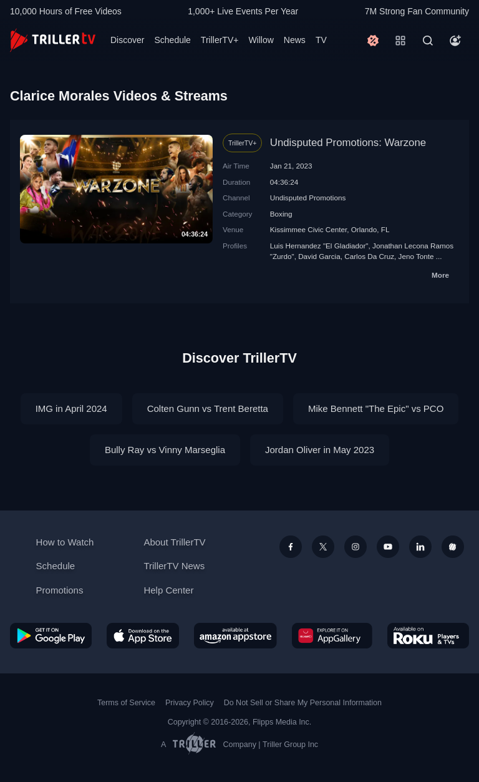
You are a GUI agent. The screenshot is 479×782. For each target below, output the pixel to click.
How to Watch (65, 542)
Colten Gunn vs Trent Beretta (207, 408)
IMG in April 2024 (71, 408)
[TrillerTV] (52, 40)
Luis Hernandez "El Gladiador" (319, 246)
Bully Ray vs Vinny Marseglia (165, 449)
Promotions (60, 590)
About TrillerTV (174, 542)
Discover (127, 40)
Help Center (168, 590)
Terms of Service (126, 702)
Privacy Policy (189, 702)
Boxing (281, 214)
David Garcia (319, 256)
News (295, 40)
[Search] (428, 40)
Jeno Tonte (416, 256)
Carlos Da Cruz (369, 256)
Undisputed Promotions (308, 197)
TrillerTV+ (220, 40)
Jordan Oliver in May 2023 (319, 449)
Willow (260, 40)
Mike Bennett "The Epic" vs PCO (375, 408)
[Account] (455, 40)
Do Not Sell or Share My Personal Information (303, 702)
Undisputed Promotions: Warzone (348, 143)
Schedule (172, 40)
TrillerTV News (174, 565)
